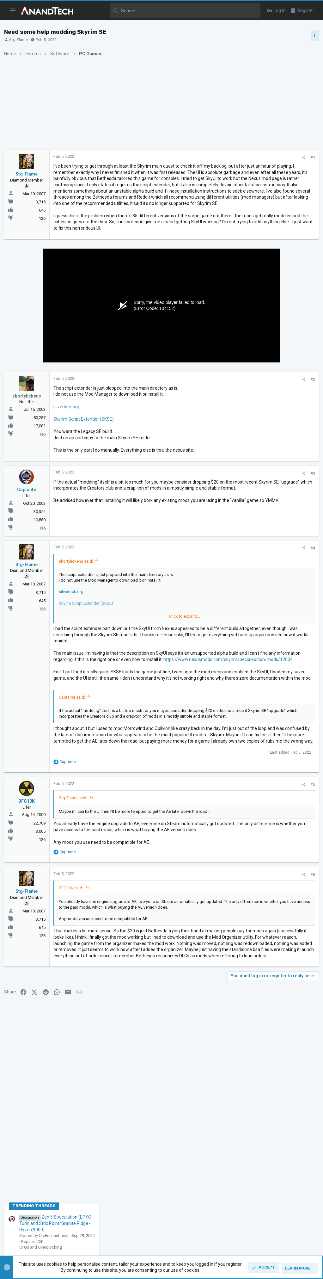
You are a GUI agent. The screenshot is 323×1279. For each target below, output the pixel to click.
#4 (209, 585)
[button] (12, 10)
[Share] (200, 157)
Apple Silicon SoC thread (272, 476)
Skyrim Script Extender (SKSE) (86, 456)
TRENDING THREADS (251, 343)
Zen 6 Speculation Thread (272, 506)
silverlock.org (69, 443)
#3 (209, 510)
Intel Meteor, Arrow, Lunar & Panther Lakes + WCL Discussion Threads (273, 403)
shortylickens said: (78, 598)
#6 (209, 979)
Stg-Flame (20, 39)
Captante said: (74, 765)
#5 (209, 877)
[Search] (171, 10)
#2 (209, 416)
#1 (209, 157)
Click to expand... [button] (134, 653)
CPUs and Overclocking (258, 384)
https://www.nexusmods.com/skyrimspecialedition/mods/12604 (120, 715)
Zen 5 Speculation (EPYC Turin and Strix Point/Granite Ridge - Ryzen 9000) (273, 360)
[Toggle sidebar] (312, 35)
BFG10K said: (73, 992)
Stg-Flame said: (75, 890)
